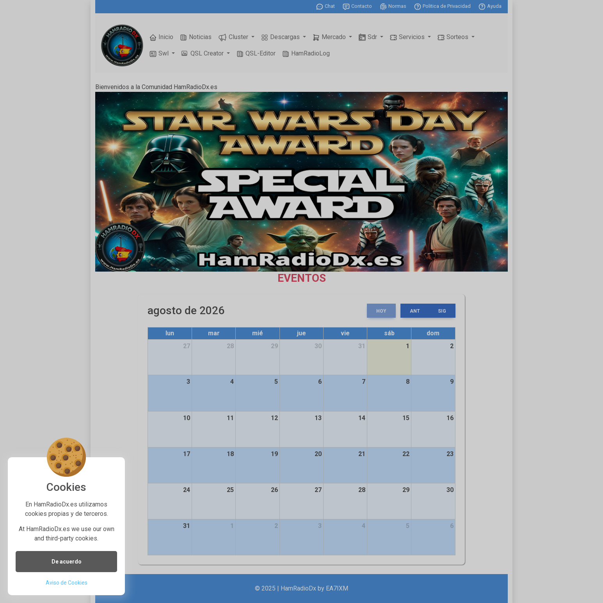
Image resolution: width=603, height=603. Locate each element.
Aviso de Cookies (66, 583)
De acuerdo (67, 561)
